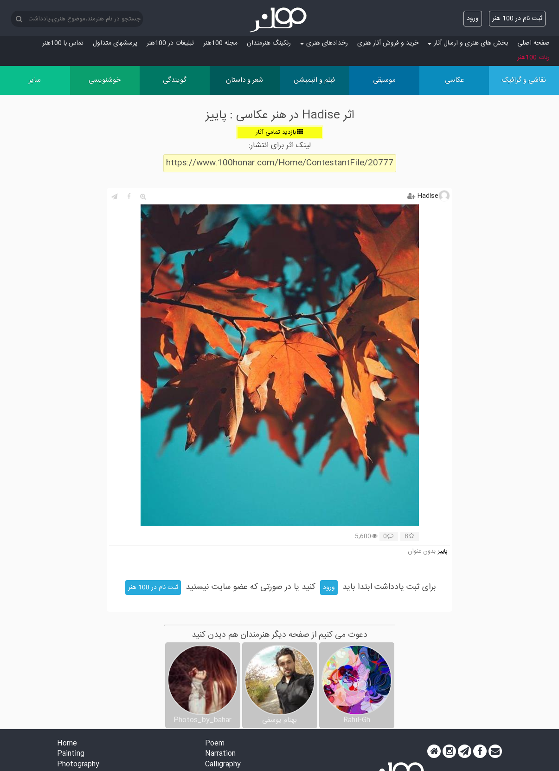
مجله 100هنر (220, 43)
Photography (78, 764)
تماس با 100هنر (63, 43)
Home (67, 743)
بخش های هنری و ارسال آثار (468, 43)
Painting (70, 754)
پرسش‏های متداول (115, 43)
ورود (473, 18)
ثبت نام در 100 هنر (517, 18)
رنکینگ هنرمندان (269, 43)
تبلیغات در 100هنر (170, 43)
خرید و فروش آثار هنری (387, 43)
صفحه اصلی (533, 43)
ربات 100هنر (533, 57)
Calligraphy (223, 764)
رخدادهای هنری (324, 43)
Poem (215, 743)
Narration (220, 754)
